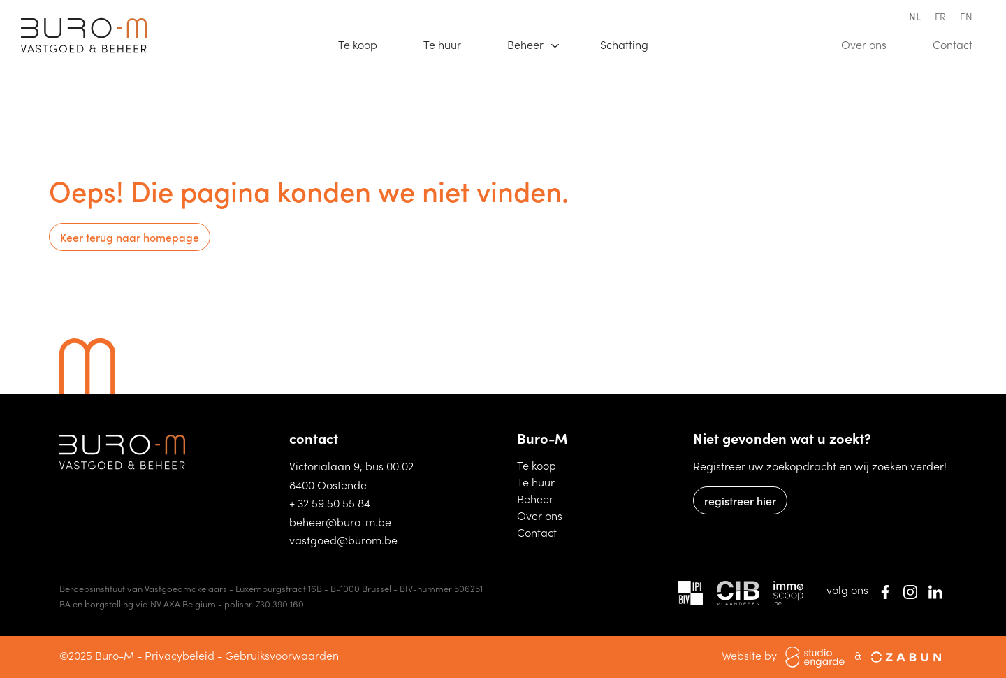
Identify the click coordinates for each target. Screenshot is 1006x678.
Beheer (542, 498)
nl (915, 16)
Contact (959, 43)
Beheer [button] (526, 44)
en (966, 16)
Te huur (448, 43)
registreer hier (740, 500)
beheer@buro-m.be (340, 521)
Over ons (870, 43)
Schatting (630, 43)
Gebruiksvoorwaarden (282, 655)
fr (940, 16)
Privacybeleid (179, 655)
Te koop (364, 43)
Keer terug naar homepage (129, 237)
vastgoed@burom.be (343, 539)
